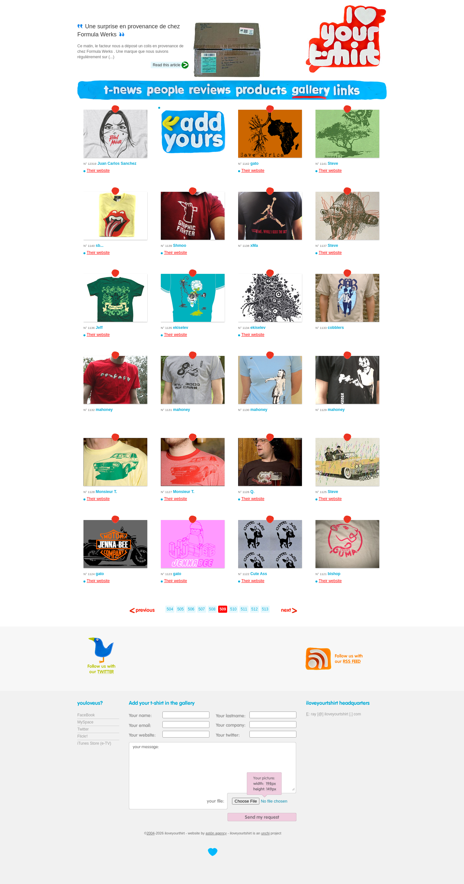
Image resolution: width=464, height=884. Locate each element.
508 (212, 609)
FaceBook (86, 715)
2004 (150, 833)
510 (233, 609)
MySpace (85, 722)
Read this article (166, 65)
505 (180, 609)
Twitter (83, 729)
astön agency (216, 833)
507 (201, 609)
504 (170, 609)
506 (191, 609)
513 (265, 609)
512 (254, 609)
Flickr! (82, 736)
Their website (98, 170)
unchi (265, 833)
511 (244, 609)
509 (222, 609)
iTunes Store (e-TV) (94, 743)
